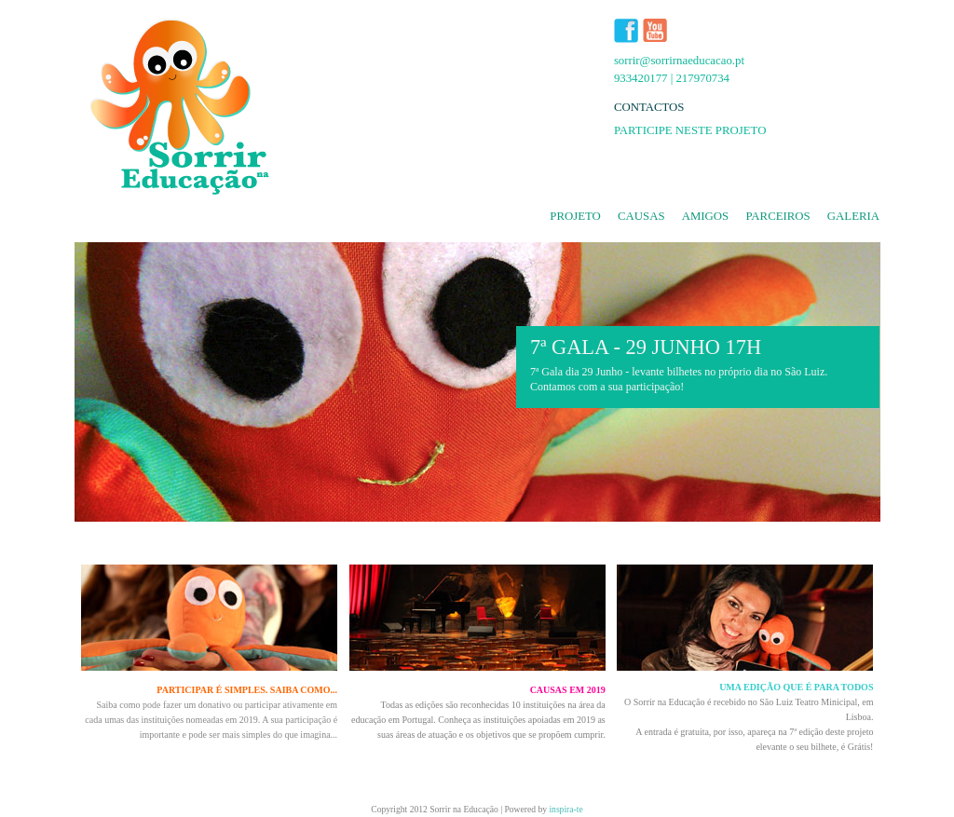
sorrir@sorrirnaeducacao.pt (679, 60)
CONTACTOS (649, 107)
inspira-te (565, 809)
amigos (705, 216)
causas (641, 216)
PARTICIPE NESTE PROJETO (690, 130)
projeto (575, 216)
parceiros (777, 216)
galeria (853, 216)
